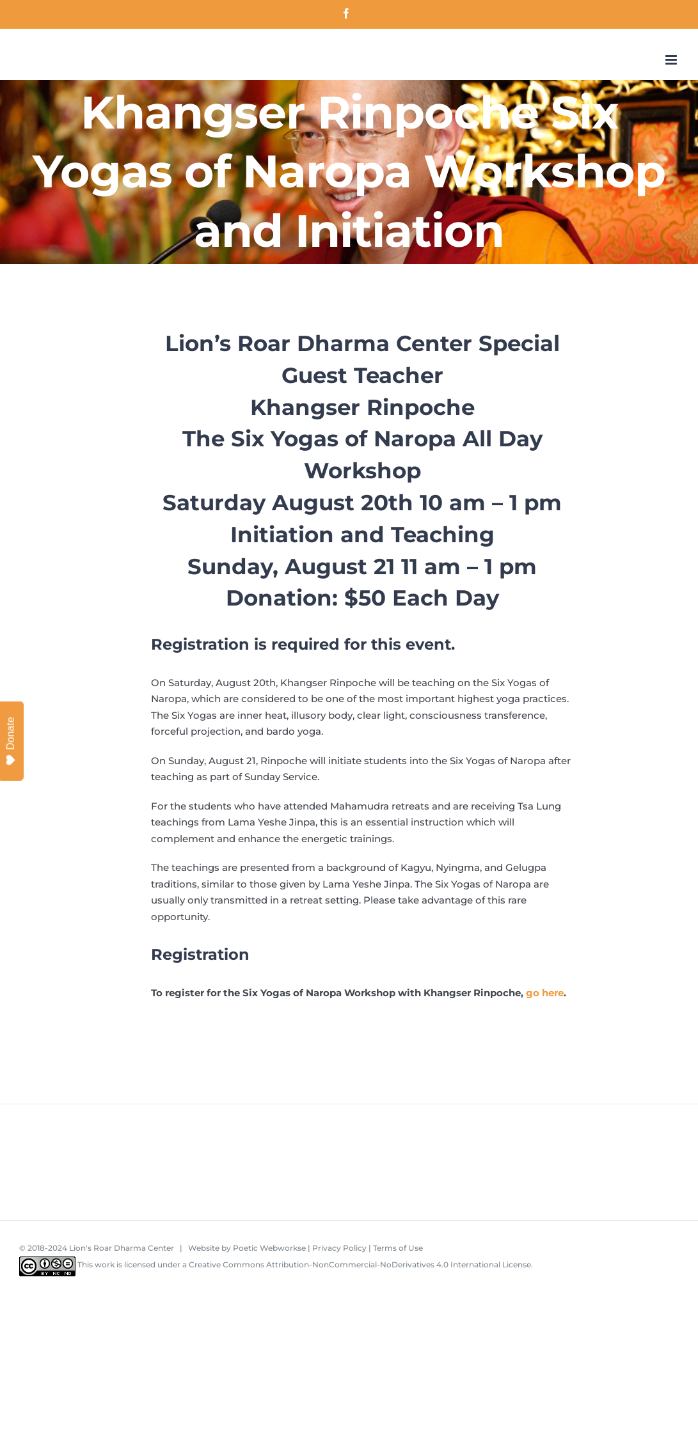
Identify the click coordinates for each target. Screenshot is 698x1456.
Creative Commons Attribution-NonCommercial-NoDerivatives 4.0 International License (360, 1264)
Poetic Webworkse (269, 1248)
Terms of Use (398, 1248)
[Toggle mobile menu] (672, 60)
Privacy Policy (339, 1248)
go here (545, 993)
